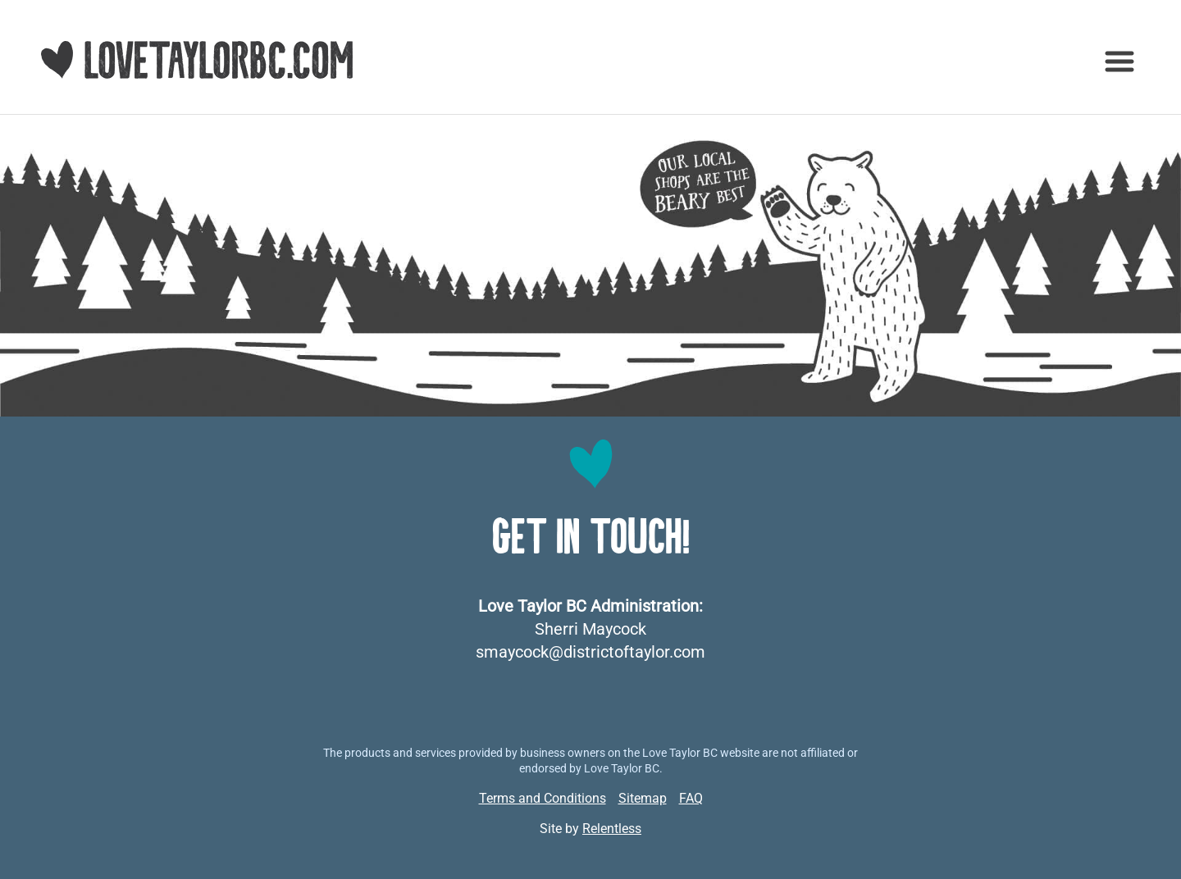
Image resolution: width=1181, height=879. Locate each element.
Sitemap (642, 798)
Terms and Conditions (542, 798)
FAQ (691, 798)
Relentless (611, 828)
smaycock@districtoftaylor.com (590, 652)
